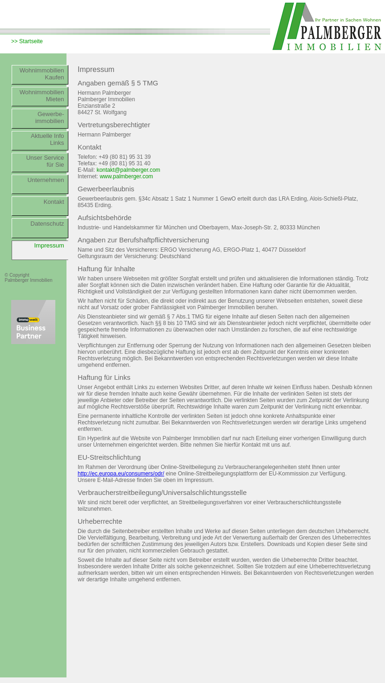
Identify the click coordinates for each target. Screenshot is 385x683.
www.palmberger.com (126, 176)
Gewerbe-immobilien (49, 117)
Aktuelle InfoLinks (47, 139)
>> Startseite (27, 41)
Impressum (49, 245)
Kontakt (54, 201)
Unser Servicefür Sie (45, 161)
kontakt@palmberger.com (128, 170)
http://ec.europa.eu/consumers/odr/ (121, 473)
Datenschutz (47, 223)
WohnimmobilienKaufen (42, 74)
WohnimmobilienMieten (42, 96)
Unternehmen (45, 179)
